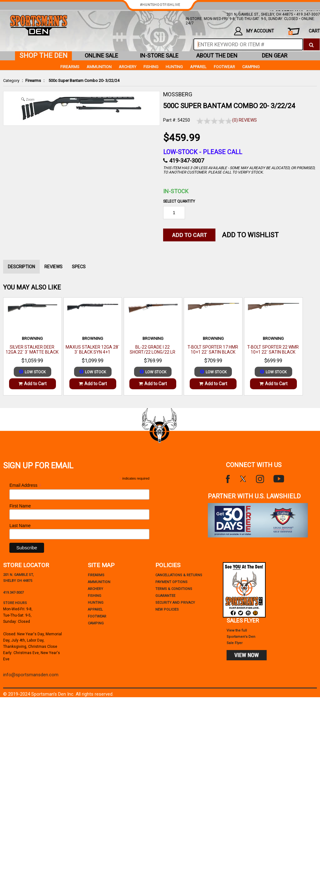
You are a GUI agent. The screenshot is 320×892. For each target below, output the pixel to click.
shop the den (43, 55)
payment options (171, 582)
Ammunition (99, 66)
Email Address (25, 485)
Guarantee (165, 596)
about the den (217, 55)
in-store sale (159, 55)
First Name (20, 505)
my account (254, 31)
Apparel (198, 66)
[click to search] (311, 44)
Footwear (224, 66)
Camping (251, 66)
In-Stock (175, 191)
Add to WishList (250, 235)
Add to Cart (32, 383)
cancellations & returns (178, 575)
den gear (275, 55)
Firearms (33, 80)
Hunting (174, 66)
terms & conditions (173, 589)
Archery (127, 66)
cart (304, 31)
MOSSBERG (177, 94)
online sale (101, 55)
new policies (167, 609)
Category (11, 80)
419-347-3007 (186, 160)
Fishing (150, 66)
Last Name (20, 525)
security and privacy (175, 603)
